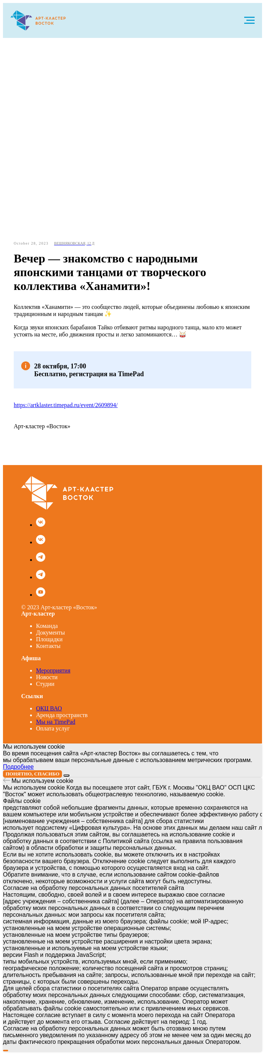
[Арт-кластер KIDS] (40, 542)
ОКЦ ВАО (49, 708)
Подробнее (18, 767)
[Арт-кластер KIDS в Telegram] (40, 577)
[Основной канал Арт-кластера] (40, 559)
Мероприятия (53, 670)
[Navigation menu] (249, 20)
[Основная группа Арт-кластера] (40, 525)
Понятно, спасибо (32, 774)
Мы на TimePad (55, 722)
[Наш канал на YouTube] (40, 594)
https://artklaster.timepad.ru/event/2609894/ (66, 405)
